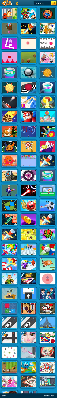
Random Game (49, 396)
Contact (3, 396)
